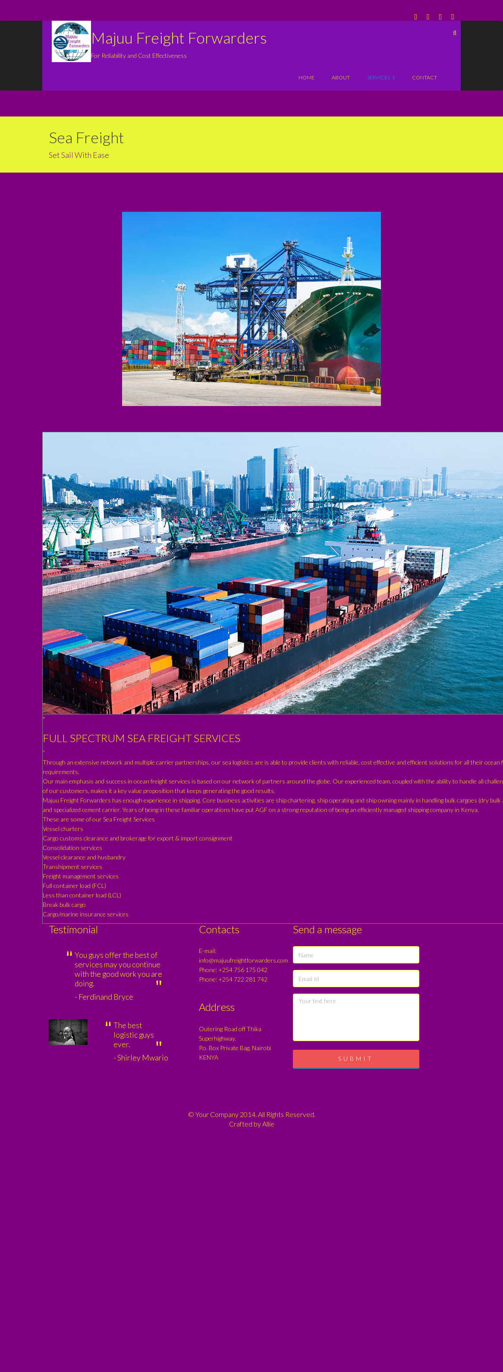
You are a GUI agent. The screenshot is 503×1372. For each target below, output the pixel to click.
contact (424, 77)
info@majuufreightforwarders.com (243, 960)
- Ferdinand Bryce (104, 996)
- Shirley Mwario (140, 1057)
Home (306, 77)
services (381, 77)
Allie (268, 1124)
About (341, 77)
